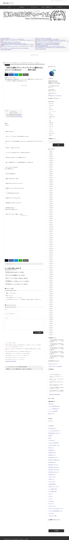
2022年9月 (51, 228)
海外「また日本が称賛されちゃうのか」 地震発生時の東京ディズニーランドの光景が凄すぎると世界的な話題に (51, 47)
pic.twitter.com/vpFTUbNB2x (16, 114)
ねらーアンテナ (51, 500)
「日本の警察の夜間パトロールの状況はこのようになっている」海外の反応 (17, 281)
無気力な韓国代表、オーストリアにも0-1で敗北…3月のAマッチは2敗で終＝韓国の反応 (47, 43)
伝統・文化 (51, 131)
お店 (50, 118)
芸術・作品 (51, 109)
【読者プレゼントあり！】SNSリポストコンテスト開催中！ (43, 38)
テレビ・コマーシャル (52, 111)
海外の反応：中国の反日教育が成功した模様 (42, 45)
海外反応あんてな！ (52, 471)
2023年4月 (51, 215)
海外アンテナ (50, 444)
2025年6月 (51, 166)
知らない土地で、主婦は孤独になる (5, 38)
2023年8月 (51, 207)
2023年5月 (51, 213)
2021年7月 (51, 254)
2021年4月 (51, 260)
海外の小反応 (50, 400)
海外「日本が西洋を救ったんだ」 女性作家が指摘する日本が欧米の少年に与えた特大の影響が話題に (15, 48)
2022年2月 (51, 241)
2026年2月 (51, 151)
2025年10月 (51, 159)
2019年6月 (51, 301)
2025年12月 (51, 155)
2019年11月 (51, 292)
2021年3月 (51, 262)
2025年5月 (51, 168)
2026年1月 (51, 153)
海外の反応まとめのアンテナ (53, 468)
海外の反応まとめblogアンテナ (54, 456)
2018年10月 (51, 316)
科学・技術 (51, 103)
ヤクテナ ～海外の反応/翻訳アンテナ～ (55, 507)
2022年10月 (51, 226)
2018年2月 (51, 331)
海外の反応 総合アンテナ (53, 454)
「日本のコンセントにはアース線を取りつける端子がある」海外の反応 (16, 278)
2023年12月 (51, 200)
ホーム (53, 0)
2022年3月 (51, 239)
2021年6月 (51, 256)
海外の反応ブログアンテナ (53, 461)
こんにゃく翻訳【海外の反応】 (54, 403)
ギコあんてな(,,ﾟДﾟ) (52, 473)
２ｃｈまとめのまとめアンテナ (54, 427)
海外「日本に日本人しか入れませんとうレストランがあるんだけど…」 (16, 359)
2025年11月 (51, 157)
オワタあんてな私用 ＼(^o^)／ (54, 442)
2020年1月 (51, 288)
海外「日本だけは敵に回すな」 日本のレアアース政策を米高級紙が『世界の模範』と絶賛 (48, 42)
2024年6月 (51, 189)
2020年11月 (51, 269)
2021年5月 (51, 258)
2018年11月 (51, 314)
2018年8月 (51, 320)
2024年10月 (51, 181)
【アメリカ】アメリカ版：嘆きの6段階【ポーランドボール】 (14, 346)
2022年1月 (51, 243)
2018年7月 (51, 322)
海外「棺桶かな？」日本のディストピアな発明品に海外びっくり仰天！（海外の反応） (47, 39)
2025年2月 (51, 174)
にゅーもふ (50, 493)
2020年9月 (51, 273)
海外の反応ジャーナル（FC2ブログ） (55, 95)
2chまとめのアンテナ (52, 425)
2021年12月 (51, 245)
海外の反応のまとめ (52, 459)
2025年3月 (51, 172)
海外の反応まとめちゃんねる (53, 466)
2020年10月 (51, 271)
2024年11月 (51, 179)
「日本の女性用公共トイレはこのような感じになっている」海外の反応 (16, 284)
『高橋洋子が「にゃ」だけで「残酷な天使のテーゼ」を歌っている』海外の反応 (18, 369)
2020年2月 (51, 286)
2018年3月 (51, 329)
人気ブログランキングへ (52, 360)
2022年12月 (51, 222)
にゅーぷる (50, 490)
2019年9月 (51, 295)
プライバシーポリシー (34, 7)
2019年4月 (51, 305)
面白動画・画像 (51, 116)
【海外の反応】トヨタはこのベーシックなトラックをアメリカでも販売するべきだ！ (12, 39)
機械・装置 (51, 122)
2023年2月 (51, 219)
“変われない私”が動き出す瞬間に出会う (55, 371)
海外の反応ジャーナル (10, 3)
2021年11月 (51, 247)
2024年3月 (51, 194)
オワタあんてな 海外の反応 (53, 439)
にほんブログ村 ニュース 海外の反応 (55, 363)
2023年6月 (51, 211)
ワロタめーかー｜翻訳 (52, 512)
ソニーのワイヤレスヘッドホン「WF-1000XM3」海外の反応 (16, 366)
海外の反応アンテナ (52, 451)
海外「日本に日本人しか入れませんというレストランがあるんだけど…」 (11, 42)
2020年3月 (51, 284)
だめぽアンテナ (51, 476)
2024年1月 (51, 198)
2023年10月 (51, 204)
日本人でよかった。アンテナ (53, 483)
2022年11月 (51, 224)
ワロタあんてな (51, 510)
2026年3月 (51, 149)
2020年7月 (51, 277)
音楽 (50, 120)
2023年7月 (51, 209)
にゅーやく (50, 495)
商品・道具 (51, 105)
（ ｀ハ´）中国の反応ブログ (53, 405)
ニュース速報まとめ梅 (52, 485)
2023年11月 (51, 202)
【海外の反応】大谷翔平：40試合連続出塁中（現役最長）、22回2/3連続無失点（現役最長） (13, 43)
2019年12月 (51, 290)
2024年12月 (51, 177)
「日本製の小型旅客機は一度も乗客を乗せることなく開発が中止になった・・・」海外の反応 (56, 337)
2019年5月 (51, 303)
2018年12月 (51, 312)
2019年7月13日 (19, 116)
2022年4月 (51, 237)
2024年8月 (51, 185)
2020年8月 (51, 275)
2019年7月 (51, 299)
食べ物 (50, 129)
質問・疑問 (51, 124)
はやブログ (50, 417)
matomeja (50, 432)
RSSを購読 (57, 0)
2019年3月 (51, 307)
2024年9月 (51, 183)
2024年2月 (51, 196)
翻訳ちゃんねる (51, 410)
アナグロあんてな (51, 437)
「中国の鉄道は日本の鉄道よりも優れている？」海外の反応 (14, 272)
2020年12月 (51, 267)
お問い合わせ (22, 7)
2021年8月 (51, 252)
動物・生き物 (51, 133)
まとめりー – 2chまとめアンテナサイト (55, 505)
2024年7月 (51, 187)
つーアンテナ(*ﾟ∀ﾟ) (51, 478)
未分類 (50, 135)
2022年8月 (51, 230)
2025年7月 (51, 164)
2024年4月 (51, 192)
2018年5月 (51, 325)
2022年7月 (51, 232)
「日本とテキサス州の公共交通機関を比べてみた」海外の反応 (15, 275)
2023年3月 (51, 217)
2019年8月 (51, 297)
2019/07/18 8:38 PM (13, 293)
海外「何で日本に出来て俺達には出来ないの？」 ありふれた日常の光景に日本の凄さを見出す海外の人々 (50, 46)
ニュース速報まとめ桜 (52, 488)
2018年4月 (51, 327)
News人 (49, 434)
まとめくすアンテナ (52, 502)
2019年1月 (51, 310)
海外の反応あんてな (52, 449)
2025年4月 (51, 170)
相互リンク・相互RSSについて (47, 7)
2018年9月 (51, 318)
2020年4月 (51, 282)
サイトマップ (63, 0)
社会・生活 (8, 263)
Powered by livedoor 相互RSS (6, 49)
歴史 (50, 107)
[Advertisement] (34, 28)
